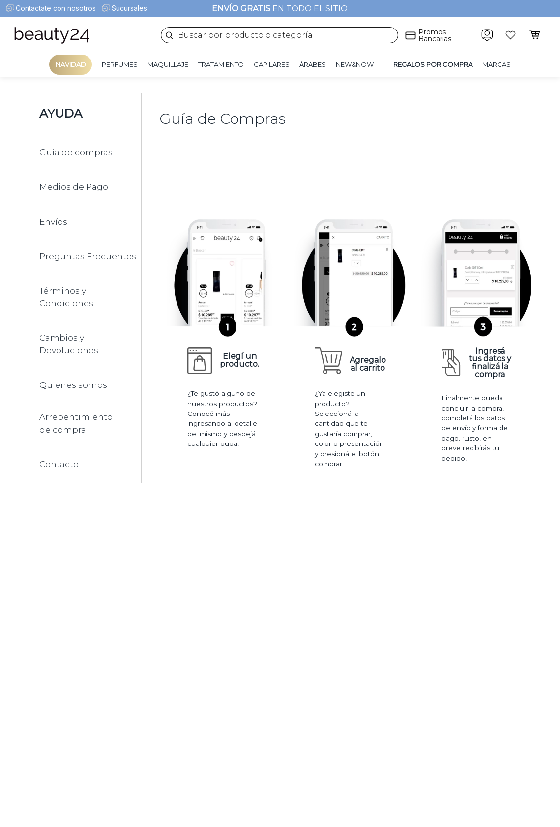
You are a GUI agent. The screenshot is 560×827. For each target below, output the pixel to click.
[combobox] (279, 35)
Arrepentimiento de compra (76, 423)
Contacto (59, 464)
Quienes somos (73, 385)
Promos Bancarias (434, 35)
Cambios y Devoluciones (68, 344)
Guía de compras (76, 152)
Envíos (53, 222)
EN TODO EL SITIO (280, 8)
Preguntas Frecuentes (87, 256)
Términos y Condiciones (66, 297)
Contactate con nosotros (56, 8)
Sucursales (129, 8)
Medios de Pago (73, 187)
